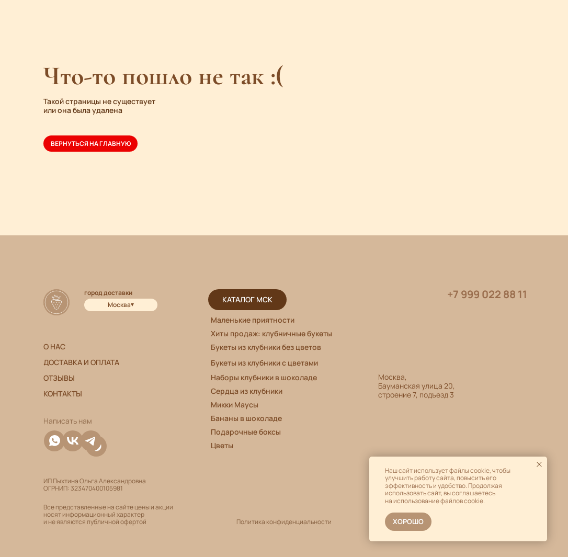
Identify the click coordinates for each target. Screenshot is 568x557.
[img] (91, 440)
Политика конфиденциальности (284, 521)
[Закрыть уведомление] (539, 464)
